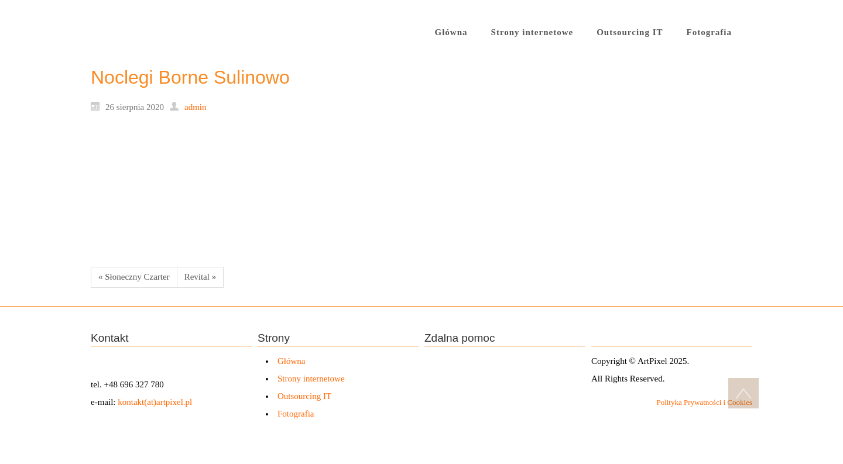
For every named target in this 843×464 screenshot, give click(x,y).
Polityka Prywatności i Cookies (704, 402)
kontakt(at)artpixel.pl (155, 402)
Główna (291, 361)
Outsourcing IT (304, 396)
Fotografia (295, 413)
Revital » (200, 276)
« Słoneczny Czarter (134, 276)
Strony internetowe (311, 378)
